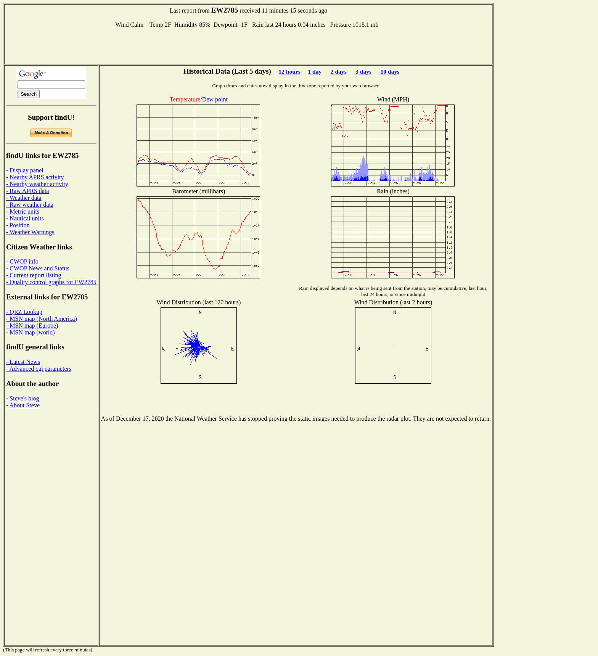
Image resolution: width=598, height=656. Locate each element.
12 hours (289, 71)
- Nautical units (25, 218)
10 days (390, 71)
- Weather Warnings (30, 232)
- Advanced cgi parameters (38, 368)
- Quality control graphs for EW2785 (51, 282)
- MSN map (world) (30, 332)
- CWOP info (22, 261)
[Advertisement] (248, 45)
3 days (363, 71)
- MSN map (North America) (41, 318)
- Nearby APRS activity (35, 177)
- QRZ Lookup (24, 312)
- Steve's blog (22, 398)
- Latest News (23, 362)
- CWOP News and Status (37, 268)
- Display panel (24, 170)
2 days (339, 71)
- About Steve (23, 405)
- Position (18, 225)
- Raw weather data (29, 204)
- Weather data (24, 198)
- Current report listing (33, 275)
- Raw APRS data (27, 191)
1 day (315, 71)
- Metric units (22, 211)
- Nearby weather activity (37, 184)
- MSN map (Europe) (32, 325)
